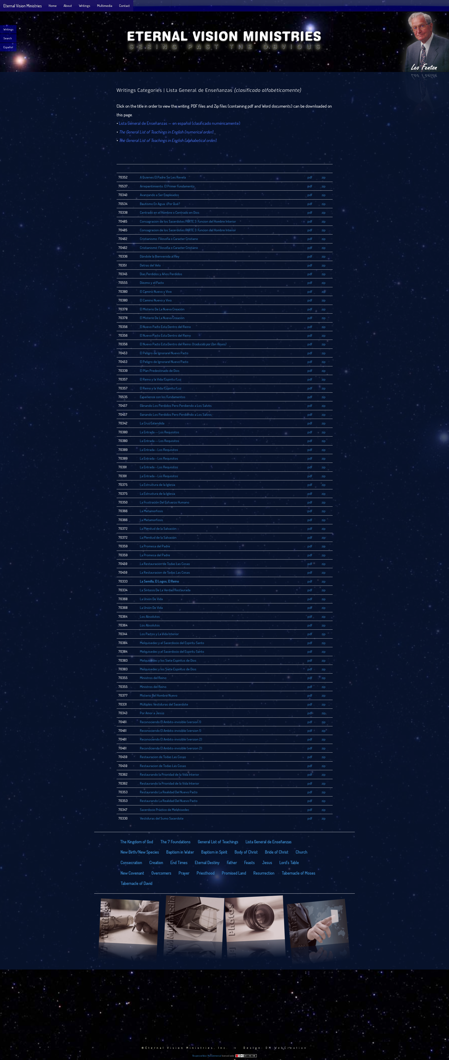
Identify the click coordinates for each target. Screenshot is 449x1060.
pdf (309, 177)
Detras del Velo (150, 265)
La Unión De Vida (151, 599)
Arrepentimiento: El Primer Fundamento (167, 186)
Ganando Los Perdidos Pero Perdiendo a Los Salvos (176, 405)
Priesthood (205, 873)
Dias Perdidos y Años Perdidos (161, 274)
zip (324, 177)
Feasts (249, 862)
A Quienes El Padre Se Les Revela (163, 177)
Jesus (267, 862)
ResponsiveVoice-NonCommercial (206, 1055)
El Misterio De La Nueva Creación (162, 309)
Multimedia (104, 5)
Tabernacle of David (136, 883)
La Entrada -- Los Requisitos (159, 432)
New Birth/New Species (139, 852)
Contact (124, 5)
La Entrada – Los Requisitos (159, 449)
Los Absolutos (150, 616)
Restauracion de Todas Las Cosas (163, 757)
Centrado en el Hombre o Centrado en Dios (169, 212)
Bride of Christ (276, 852)
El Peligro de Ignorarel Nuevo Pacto (164, 353)
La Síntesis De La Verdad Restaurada (165, 590)
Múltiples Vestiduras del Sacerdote (164, 704)
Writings (84, 5)
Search (7, 38)
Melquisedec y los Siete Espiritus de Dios (168, 660)
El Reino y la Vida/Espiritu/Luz (160, 379)
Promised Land (234, 873)
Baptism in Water (180, 852)
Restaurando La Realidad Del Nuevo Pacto (169, 792)
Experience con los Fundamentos (162, 397)
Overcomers (161, 873)
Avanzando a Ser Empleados (159, 195)
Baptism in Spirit (214, 852)
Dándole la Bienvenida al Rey (159, 256)
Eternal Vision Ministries (22, 5)
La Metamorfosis (151, 511)
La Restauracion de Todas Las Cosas (165, 564)
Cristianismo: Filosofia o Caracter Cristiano (169, 239)
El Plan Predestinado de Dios (159, 370)
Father (232, 862)
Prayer (184, 873)
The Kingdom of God (136, 841)
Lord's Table (289, 862)
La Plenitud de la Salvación (158, 528)
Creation (156, 862)
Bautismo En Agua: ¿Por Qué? (160, 204)
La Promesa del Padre (155, 546)
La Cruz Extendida (152, 423)
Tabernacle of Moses (298, 873)
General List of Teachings (218, 841)
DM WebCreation (286, 1047)
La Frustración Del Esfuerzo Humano (164, 502)
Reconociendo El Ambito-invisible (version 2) (171, 739)
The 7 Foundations (175, 841)
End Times (178, 862)
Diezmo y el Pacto (152, 282)
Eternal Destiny (207, 862)
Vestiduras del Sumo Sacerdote (162, 818)
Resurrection (263, 873)
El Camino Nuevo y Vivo (156, 291)
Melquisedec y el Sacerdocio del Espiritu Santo (172, 643)
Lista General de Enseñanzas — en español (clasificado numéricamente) (179, 123)
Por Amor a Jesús (152, 713)
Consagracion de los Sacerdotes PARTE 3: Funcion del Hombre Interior (188, 221)
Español (8, 47)
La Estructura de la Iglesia (157, 484)
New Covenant (132, 873)
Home (53, 5)
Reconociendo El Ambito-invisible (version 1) (170, 722)
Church (301, 852)
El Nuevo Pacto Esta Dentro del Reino (165, 327)
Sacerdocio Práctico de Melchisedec (164, 809)
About (68, 5)
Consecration (131, 862)
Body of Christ (246, 852)
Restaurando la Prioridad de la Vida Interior (169, 774)
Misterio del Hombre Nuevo (158, 695)
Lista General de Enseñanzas (268, 841)
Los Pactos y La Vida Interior (159, 634)
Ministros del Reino (153, 678)
